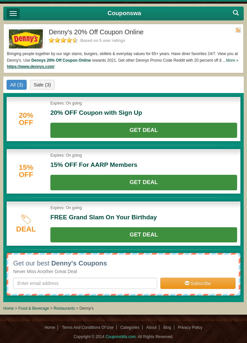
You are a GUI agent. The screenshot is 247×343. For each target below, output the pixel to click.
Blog (167, 327)
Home (8, 308)
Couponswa (124, 13)
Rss (238, 30)
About (151, 327)
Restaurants (64, 308)
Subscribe (198, 283)
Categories (129, 327)
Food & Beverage (34, 308)
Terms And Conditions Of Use (88, 327)
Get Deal (144, 130)
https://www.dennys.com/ (30, 66)
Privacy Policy (190, 327)
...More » (230, 60)
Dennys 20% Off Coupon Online (61, 60)
